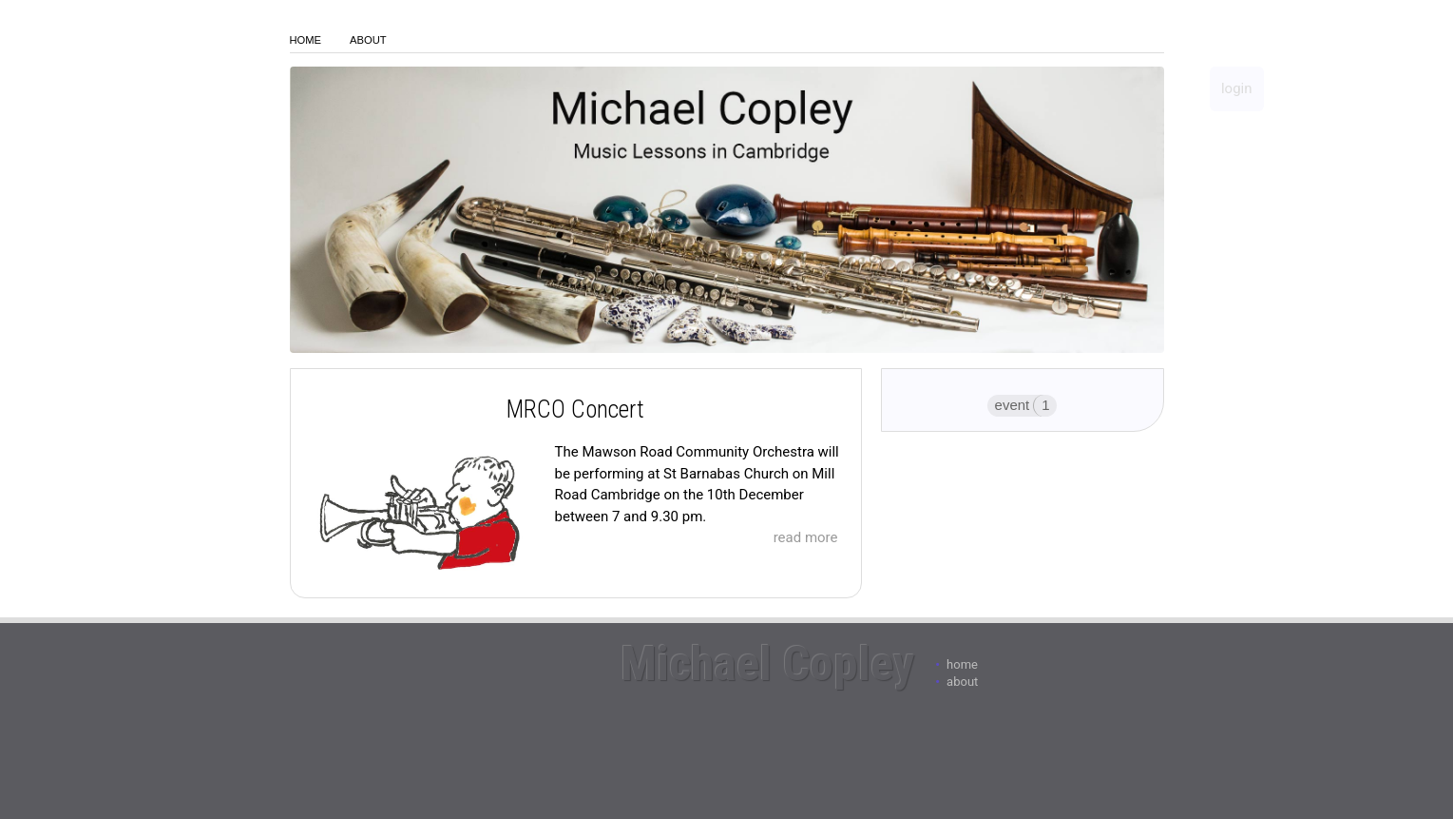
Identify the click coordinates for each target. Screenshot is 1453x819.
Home (306, 40)
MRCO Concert (575, 409)
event (1012, 405)
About (368, 40)
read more (806, 537)
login (1236, 88)
